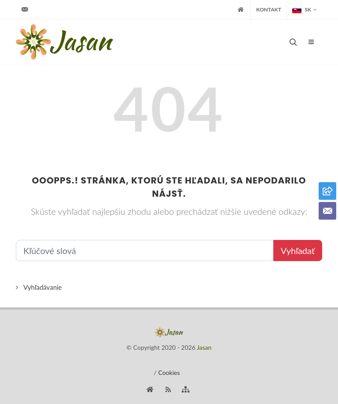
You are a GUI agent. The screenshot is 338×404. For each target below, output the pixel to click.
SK (304, 9)
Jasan (204, 347)
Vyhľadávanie (42, 287)
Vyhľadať (298, 250)
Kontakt (268, 9)
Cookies (169, 372)
